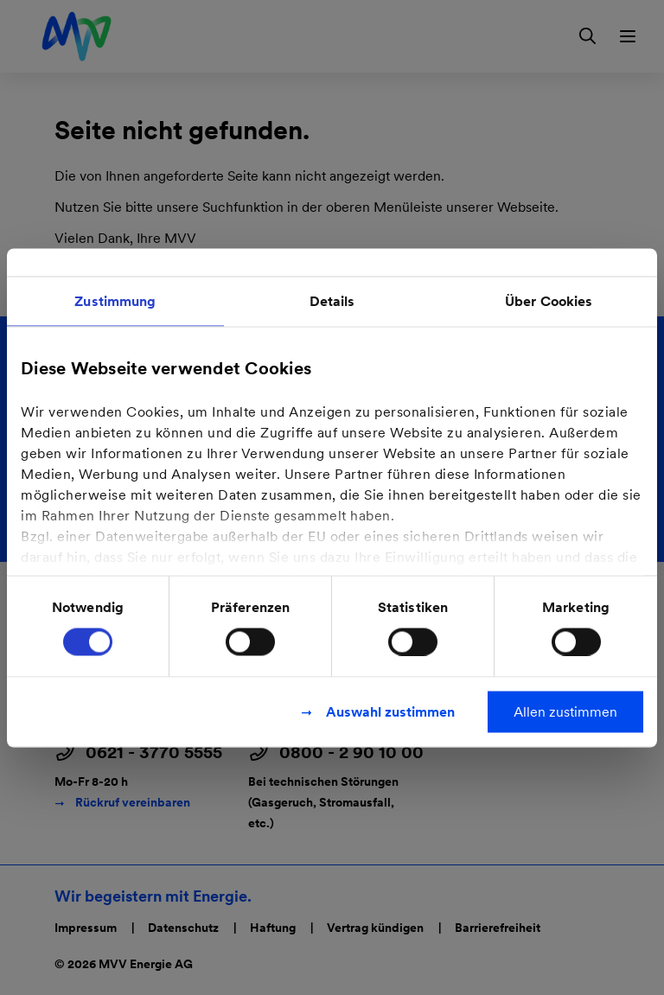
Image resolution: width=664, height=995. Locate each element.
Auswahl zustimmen (390, 711)
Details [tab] (332, 300)
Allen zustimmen (565, 711)
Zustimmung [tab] (115, 300)
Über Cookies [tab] (548, 300)
